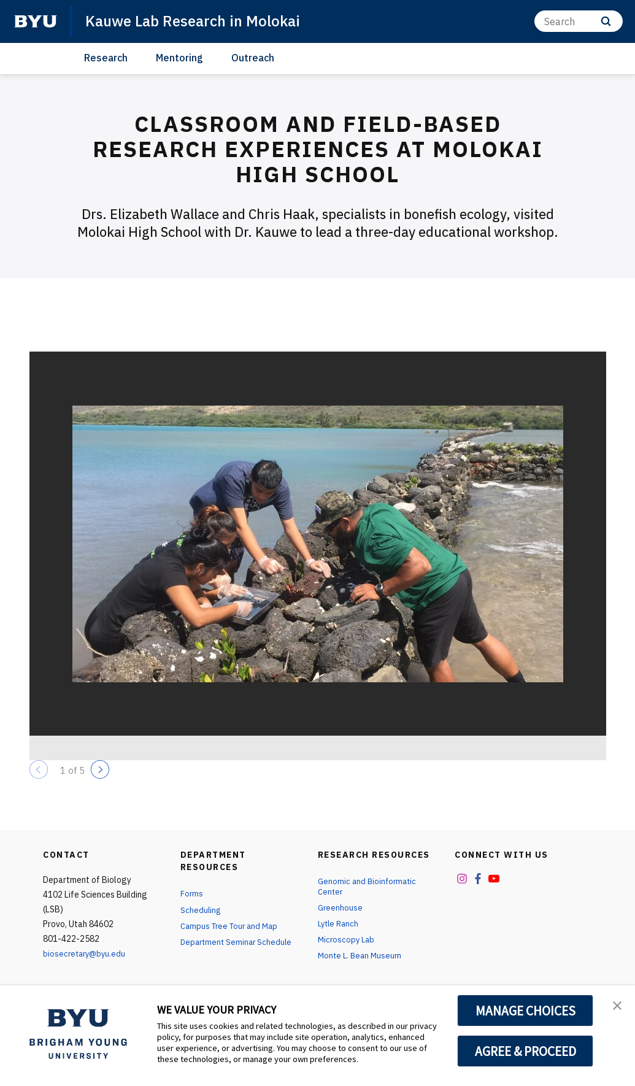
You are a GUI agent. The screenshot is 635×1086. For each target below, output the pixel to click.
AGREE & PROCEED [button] (525, 1051)
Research (106, 58)
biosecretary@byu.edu (86, 953)
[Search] (578, 21)
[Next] (100, 769)
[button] (614, 1007)
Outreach (252, 58)
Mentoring (179, 58)
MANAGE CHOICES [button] (525, 1010)
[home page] (35, 21)
